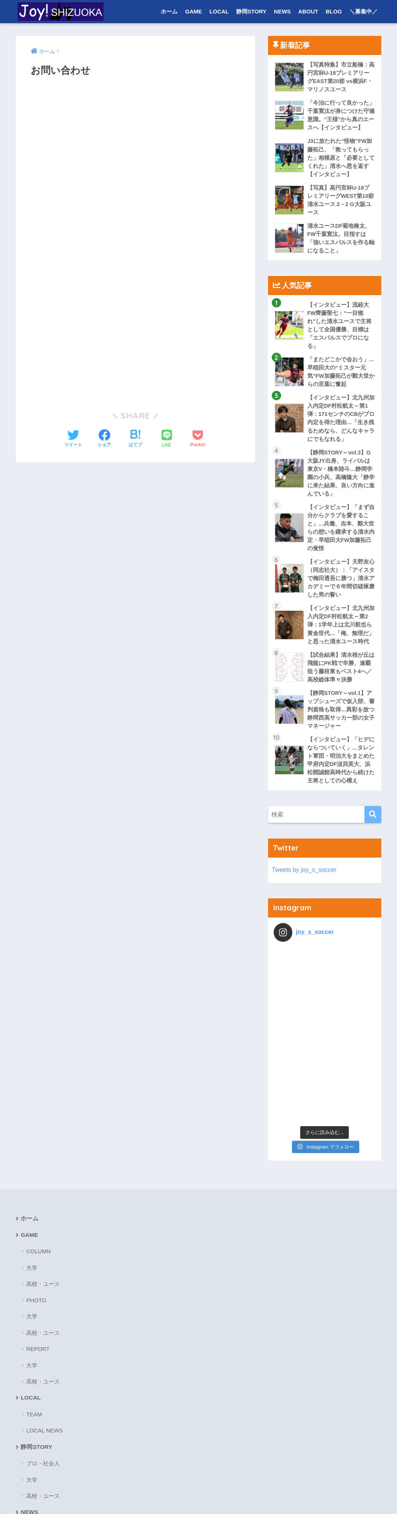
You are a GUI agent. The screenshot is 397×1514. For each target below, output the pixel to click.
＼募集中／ (364, 11)
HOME (198, 1478)
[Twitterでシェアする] (73, 439)
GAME (193, 11)
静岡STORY (251, 11)
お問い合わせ (168, 1494)
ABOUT (308, 11)
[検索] (372, 830)
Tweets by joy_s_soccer (305, 886)
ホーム (169, 11)
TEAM (34, 1288)
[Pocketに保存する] (197, 439)
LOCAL (219, 11)
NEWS (282, 11)
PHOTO (36, 1174)
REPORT (37, 1223)
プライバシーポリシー (220, 1494)
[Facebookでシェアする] (104, 439)
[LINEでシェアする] (166, 439)
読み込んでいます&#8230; (135, 235)
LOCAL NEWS (44, 1305)
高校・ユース (43, 1158)
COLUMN (38, 1125)
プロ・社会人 (43, 1337)
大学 (31, 1141)
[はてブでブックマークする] (135, 439)
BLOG (334, 11)
